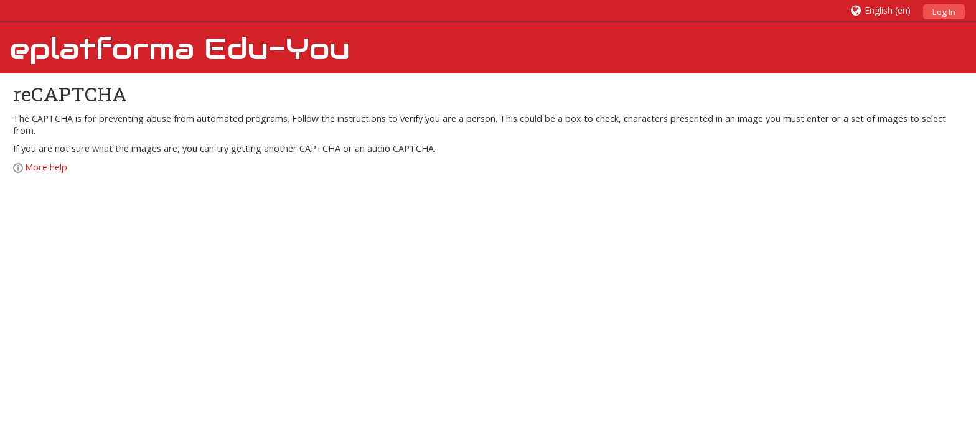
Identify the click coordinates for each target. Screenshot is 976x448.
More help (40, 167)
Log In (943, 11)
